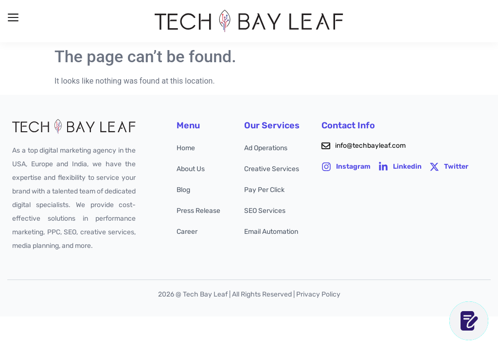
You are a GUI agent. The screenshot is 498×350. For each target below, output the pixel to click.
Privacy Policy (318, 294)
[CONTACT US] (468, 320)
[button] (13, 18)
